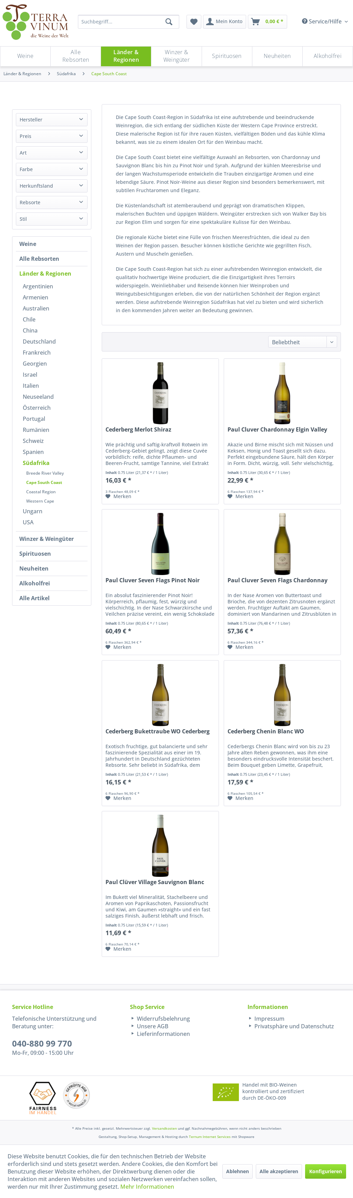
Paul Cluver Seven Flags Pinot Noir (152, 580)
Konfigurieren (325, 1171)
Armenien (35, 297)
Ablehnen (237, 1171)
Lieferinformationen (162, 1034)
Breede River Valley (45, 473)
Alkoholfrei (34, 583)
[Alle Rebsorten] (76, 56)
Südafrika (36, 463)
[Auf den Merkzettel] (118, 496)
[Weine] (25, 56)
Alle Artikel (34, 598)
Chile (29, 319)
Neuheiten (34, 568)
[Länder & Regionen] (126, 56)
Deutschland (39, 341)
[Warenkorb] (267, 22)
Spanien (33, 452)
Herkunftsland (36, 185)
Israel (30, 374)
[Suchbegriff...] (128, 22)
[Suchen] (169, 21)
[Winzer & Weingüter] (176, 56)
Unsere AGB (151, 1026)
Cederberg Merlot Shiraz (138, 429)
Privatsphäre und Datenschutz (293, 1026)
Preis (25, 136)
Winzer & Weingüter (46, 539)
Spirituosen (35, 553)
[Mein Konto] (224, 22)
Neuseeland (38, 396)
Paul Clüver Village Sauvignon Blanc (154, 882)
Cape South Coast (44, 482)
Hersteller (31, 119)
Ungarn (32, 511)
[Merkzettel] (193, 22)
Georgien (35, 363)
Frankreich (37, 352)
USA (28, 522)
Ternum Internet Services (210, 1136)
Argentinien (38, 286)
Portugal (34, 419)
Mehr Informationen (147, 1186)
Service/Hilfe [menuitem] (322, 21)
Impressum (268, 1018)
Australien (36, 308)
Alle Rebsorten (39, 259)
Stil (23, 219)
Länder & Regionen (45, 273)
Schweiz (33, 441)
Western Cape (40, 501)
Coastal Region (41, 492)
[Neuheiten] (277, 56)
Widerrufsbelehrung (162, 1018)
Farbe (26, 169)
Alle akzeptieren (279, 1171)
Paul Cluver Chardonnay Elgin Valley (277, 429)
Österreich (37, 408)
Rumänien (36, 430)
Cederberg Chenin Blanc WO (266, 731)
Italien (31, 385)
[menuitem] (193, 22)
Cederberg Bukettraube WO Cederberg (157, 731)
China (30, 330)
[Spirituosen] (227, 56)
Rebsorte (30, 202)
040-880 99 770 (42, 1043)
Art (23, 152)
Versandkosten (164, 1128)
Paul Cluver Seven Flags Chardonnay (277, 580)
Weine (27, 244)
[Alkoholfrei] (328, 56)
